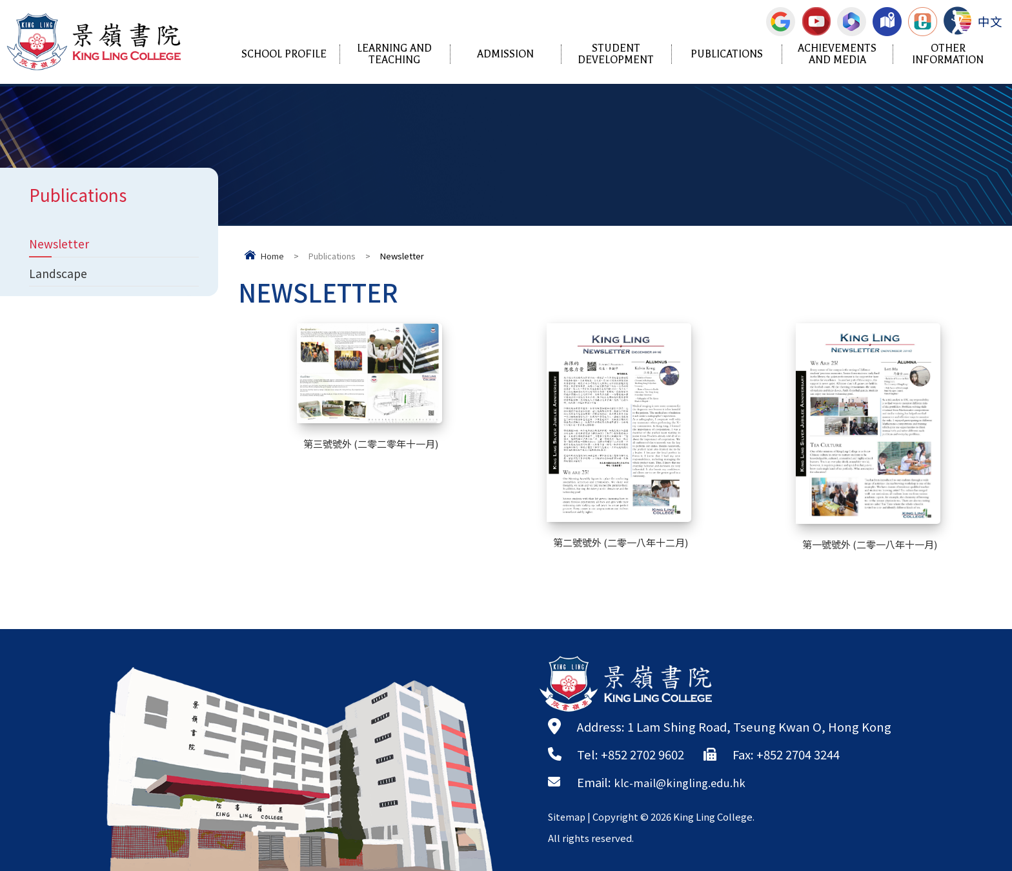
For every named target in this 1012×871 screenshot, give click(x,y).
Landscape (59, 276)
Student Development (616, 54)
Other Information (948, 54)
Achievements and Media (837, 54)
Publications (727, 54)
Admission (505, 54)
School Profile (284, 54)
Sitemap (568, 816)
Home (272, 256)
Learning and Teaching (394, 54)
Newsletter (61, 244)
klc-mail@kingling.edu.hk (686, 782)
